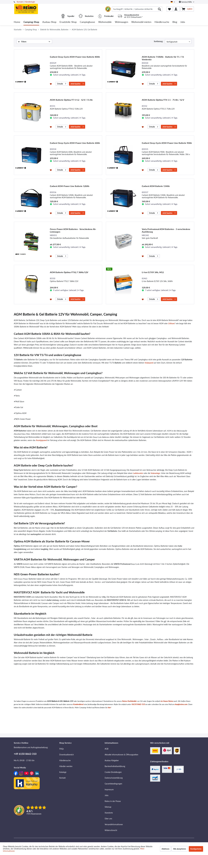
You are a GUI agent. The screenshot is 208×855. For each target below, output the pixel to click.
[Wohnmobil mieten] (141, 22)
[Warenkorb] (187, 9)
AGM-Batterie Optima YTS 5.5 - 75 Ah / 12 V (163, 99)
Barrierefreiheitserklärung (115, 766)
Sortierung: (158, 41)
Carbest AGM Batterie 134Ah (156, 186)
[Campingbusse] (87, 22)
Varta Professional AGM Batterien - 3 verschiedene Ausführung (166, 230)
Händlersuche (65, 760)
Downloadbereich (66, 754)
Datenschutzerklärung (114, 778)
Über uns (108, 818)
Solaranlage (155, 473)
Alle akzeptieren (179, 849)
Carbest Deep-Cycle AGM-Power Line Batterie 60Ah (75, 143)
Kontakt (20, 2)
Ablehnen (165, 849)
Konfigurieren (196, 849)
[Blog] (174, 22)
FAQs (61, 749)
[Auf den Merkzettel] (51, 83)
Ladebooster (138, 473)
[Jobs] (182, 22)
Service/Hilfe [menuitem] (185, 2)
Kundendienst (78, 704)
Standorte (109, 813)
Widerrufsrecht (111, 830)
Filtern (22, 41)
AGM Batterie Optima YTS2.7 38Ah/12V (69, 272)
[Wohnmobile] (105, 22)
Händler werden (65, 766)
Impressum (109, 789)
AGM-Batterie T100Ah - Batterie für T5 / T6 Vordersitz (163, 58)
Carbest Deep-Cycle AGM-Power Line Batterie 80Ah (75, 56)
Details (61, 83)
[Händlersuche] (162, 22)
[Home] (17, 22)
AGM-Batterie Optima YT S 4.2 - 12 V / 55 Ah (71, 99)
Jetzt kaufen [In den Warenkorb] (77, 83)
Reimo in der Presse (113, 801)
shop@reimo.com (180, 704)
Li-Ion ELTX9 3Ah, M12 (153, 272)
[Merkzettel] (169, 9)
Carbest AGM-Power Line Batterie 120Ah (69, 186)
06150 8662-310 (138, 704)
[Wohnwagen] (121, 22)
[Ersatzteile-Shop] (68, 22)
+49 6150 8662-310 (25, 753)
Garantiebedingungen (113, 784)
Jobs (106, 795)
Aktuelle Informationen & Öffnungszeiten (121, 754)
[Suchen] (159, 9)
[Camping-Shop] (31, 22)
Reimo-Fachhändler (129, 701)
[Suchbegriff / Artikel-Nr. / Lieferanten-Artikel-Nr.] (137, 9)
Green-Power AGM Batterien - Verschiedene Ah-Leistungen (73, 230)
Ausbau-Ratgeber (112, 760)
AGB (106, 749)
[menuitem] (137, 9)
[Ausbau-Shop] (49, 22)
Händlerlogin (30, 2)
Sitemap (108, 807)
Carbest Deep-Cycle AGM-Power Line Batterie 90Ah (167, 143)
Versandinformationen (114, 824)
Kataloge (62, 772)
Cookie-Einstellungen (113, 772)
